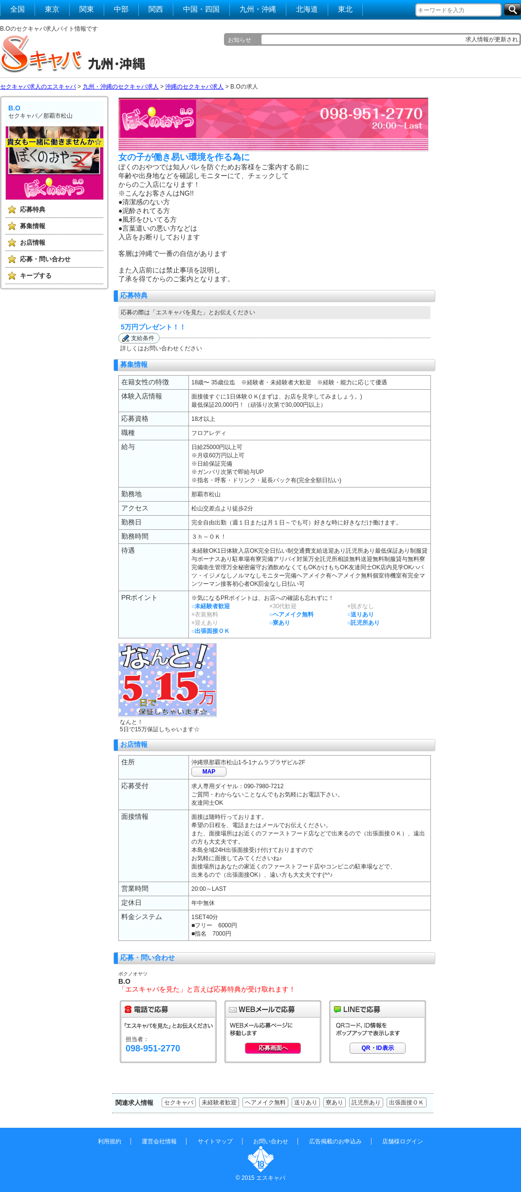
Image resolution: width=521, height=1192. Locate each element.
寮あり (334, 1102)
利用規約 (109, 1141)
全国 (17, 9)
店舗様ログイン (402, 1141)
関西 (156, 9)
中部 (121, 9)
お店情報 (32, 242)
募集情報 (32, 226)
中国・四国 (201, 9)
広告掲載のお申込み (335, 1141)
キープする (36, 275)
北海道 (307, 9)
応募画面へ (273, 1048)
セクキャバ (178, 1102)
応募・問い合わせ (45, 259)
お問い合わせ (270, 1141)
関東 (86, 9)
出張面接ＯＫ (406, 1102)
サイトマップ (215, 1141)
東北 (345, 9)
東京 (52, 9)
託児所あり (366, 1102)
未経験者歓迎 (219, 1102)
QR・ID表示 (378, 1048)
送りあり (305, 1102)
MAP (209, 771)
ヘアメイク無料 (265, 1102)
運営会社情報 (159, 1141)
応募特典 (32, 209)
